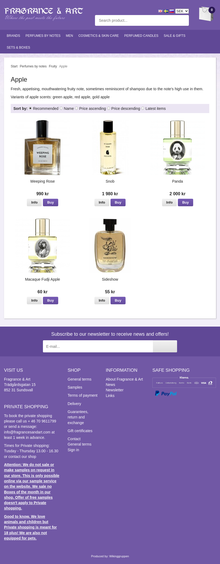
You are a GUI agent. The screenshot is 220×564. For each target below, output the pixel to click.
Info (34, 202)
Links (110, 395)
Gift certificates (80, 431)
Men (69, 36)
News (110, 384)
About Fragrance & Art (124, 379)
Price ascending (92, 108)
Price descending (125, 108)
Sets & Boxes (18, 47)
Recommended (45, 108)
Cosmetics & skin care (98, 36)
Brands (13, 36)
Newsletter (114, 390)
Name (69, 108)
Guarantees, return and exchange (78, 417)
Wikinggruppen (119, 556)
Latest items (155, 108)
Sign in (73, 450)
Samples (75, 387)
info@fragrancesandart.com (27, 432)
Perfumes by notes (42, 36)
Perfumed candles (141, 36)
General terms (79, 379)
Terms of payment (82, 395)
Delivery (74, 404)
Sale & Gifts (174, 36)
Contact (74, 439)
